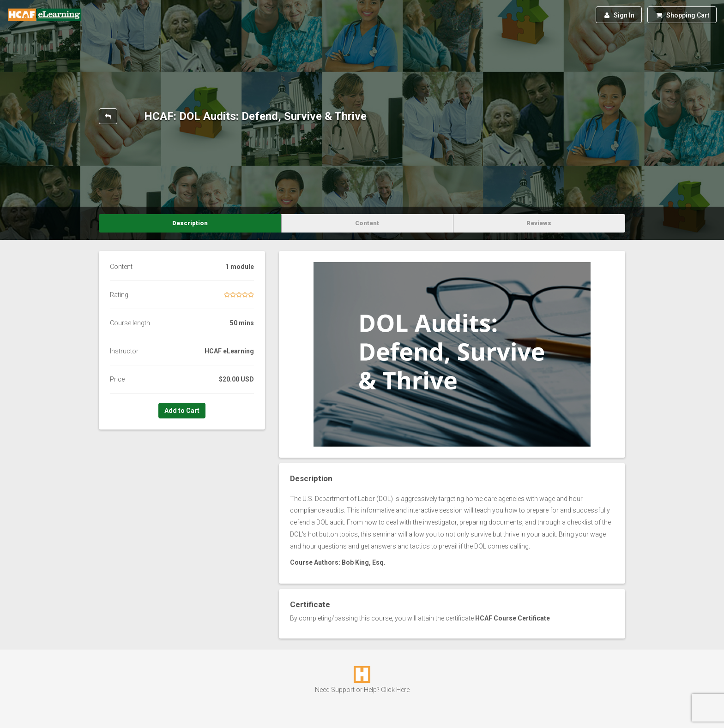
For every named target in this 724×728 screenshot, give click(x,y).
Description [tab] (190, 223)
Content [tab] (367, 223)
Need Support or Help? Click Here (362, 689)
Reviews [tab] (538, 223)
